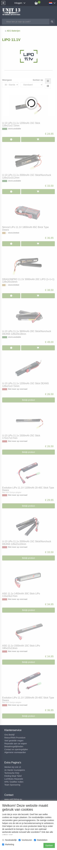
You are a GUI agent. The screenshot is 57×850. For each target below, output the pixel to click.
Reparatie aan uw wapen (15, 743)
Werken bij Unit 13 (12, 767)
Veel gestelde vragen (13, 740)
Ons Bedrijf (9, 735)
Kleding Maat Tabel (13, 776)
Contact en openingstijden (16, 749)
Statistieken (40, 840)
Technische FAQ (11, 773)
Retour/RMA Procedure (14, 737)
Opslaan (49, 845)
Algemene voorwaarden (15, 752)
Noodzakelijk (9, 840)
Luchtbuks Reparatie (13, 779)
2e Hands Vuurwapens (14, 770)
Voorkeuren (25, 840)
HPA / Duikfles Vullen (13, 782)
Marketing (8, 844)
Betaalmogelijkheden (13, 746)
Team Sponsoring (12, 785)
